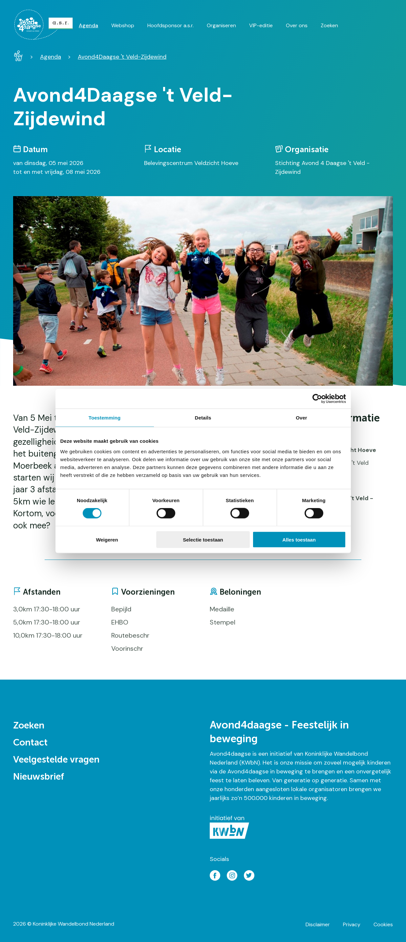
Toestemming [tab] (105, 417)
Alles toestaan (299, 539)
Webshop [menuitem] (122, 25)
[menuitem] (46, 25)
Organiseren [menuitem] (221, 25)
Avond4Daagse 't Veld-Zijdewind (122, 57)
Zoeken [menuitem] (329, 25)
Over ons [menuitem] (297, 25)
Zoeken (28, 725)
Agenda (50, 57)
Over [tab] (301, 417)
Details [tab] (203, 417)
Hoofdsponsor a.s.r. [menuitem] (170, 25)
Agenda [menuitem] (88, 25)
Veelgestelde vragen (56, 760)
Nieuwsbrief (38, 777)
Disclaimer (318, 924)
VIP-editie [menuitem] (261, 25)
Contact (30, 742)
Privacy (351, 924)
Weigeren (107, 539)
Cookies (383, 924)
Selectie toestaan (203, 539)
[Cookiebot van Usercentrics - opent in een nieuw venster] (317, 399)
